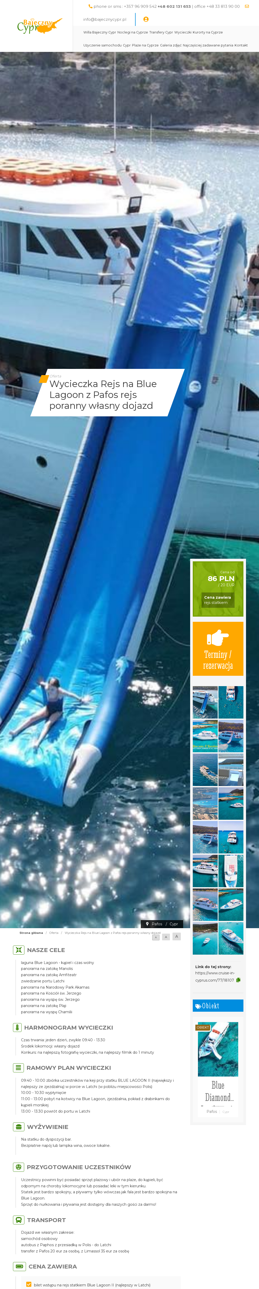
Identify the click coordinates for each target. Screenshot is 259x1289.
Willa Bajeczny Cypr (99, 32)
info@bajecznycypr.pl (104, 19)
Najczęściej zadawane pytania (208, 45)
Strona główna (31, 933)
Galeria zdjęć (171, 45)
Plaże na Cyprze (145, 45)
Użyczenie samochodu (102, 45)
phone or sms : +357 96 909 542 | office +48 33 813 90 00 (167, 6)
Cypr (127, 45)
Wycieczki (182, 32)
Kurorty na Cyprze (208, 32)
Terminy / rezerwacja (218, 649)
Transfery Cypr (161, 32)
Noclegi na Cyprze (132, 32)
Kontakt (241, 45)
